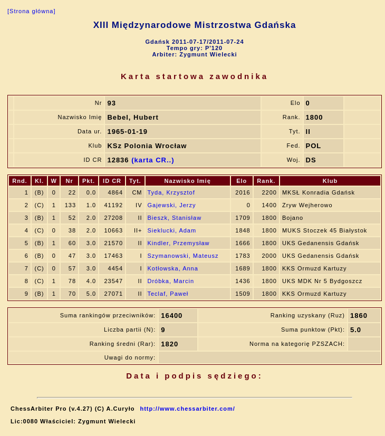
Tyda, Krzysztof (171, 192)
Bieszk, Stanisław (175, 218)
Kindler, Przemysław (179, 243)
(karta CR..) (152, 160)
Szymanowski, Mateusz (183, 256)
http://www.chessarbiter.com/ (187, 408)
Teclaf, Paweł (168, 293)
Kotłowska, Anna (173, 268)
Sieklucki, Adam (172, 230)
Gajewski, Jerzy (172, 205)
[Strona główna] (31, 11)
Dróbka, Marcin (171, 281)
